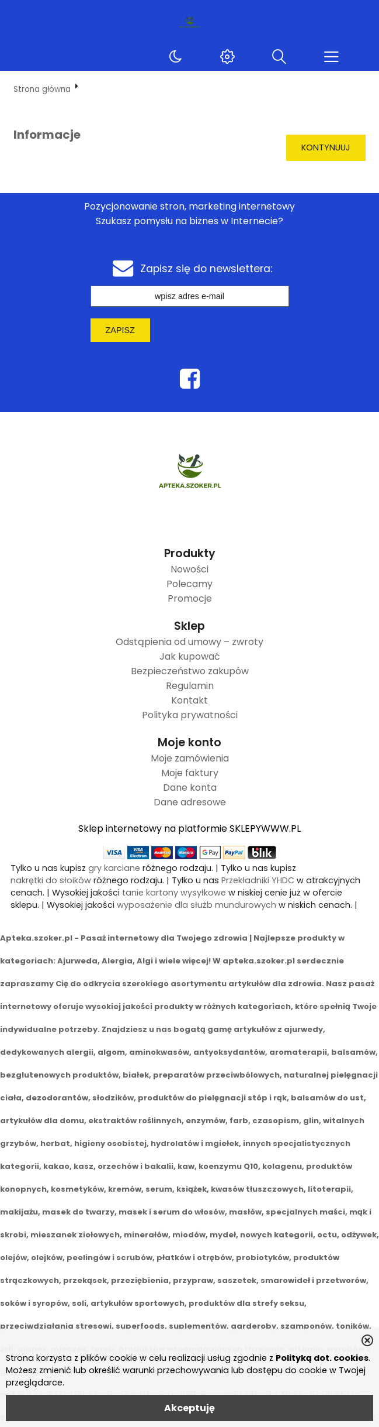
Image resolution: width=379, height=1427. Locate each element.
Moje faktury (189, 773)
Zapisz (120, 330)
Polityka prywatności (190, 715)
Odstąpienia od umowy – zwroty (189, 642)
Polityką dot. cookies (322, 1358)
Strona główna (42, 89)
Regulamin (190, 685)
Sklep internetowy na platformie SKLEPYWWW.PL (189, 828)
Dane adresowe (190, 802)
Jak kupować (189, 656)
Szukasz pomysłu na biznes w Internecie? (189, 221)
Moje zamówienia (190, 758)
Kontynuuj (325, 147)
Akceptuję (189, 1408)
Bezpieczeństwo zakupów (190, 671)
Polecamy (189, 584)
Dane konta (190, 787)
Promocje (190, 598)
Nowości (189, 569)
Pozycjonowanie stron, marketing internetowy (189, 206)
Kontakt (189, 700)
